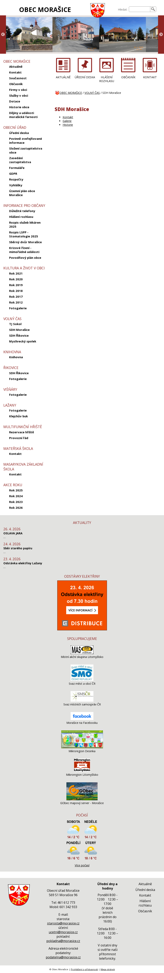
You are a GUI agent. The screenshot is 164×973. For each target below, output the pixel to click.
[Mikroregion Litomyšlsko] (82, 771)
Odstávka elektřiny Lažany (22, 563)
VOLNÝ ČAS (92, 93)
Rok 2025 (16, 490)
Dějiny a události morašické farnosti (23, 115)
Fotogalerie (18, 308)
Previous (3, 35)
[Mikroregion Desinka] (82, 747)
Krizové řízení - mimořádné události (24, 250)
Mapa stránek (108, 969)
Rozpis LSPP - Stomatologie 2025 (23, 234)
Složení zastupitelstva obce (25, 150)
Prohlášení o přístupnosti (84, 969)
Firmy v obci (18, 90)
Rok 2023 (16, 502)
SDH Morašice (19, 330)
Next (161, 35)
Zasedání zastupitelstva (20, 160)
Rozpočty (16, 179)
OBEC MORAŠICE (45, 9)
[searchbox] (139, 9)
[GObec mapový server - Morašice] (82, 799)
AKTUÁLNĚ (63, 77)
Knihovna (16, 357)
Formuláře (16, 168)
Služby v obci (18, 95)
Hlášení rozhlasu (21, 217)
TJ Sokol (15, 324)
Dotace (14, 101)
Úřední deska (19, 133)
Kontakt (15, 72)
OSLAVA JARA (12, 533)
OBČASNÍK (128, 77)
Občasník (16, 84)
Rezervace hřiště (21, 432)
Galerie (67, 121)
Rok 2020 (16, 279)
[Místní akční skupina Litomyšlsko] (82, 653)
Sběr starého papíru (17, 548)
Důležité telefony (22, 211)
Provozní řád (18, 438)
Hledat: (122, 9)
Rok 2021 (16, 273)
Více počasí (82, 865)
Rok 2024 (16, 496)
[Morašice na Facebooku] (82, 719)
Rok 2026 (16, 508)
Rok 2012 (16, 302)
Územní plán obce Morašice (22, 193)
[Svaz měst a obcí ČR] (82, 680)
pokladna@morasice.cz (63, 941)
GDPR (13, 174)
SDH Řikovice (19, 335)
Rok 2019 (16, 285)
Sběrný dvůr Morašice (25, 242)
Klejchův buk (18, 416)
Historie (68, 125)
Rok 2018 (16, 291)
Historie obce (19, 107)
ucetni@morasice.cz (63, 932)
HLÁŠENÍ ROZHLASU (106, 79)
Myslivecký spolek (22, 341)
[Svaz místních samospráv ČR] (82, 700)
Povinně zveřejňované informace (25, 141)
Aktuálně (15, 66)
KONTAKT (150, 77)
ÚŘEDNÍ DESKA (85, 77)
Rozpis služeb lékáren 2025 (25, 224)
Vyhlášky (15, 185)
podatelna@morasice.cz (63, 957)
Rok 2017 (16, 297)
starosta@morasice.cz (63, 923)
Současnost (18, 78)
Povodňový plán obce (25, 258)
